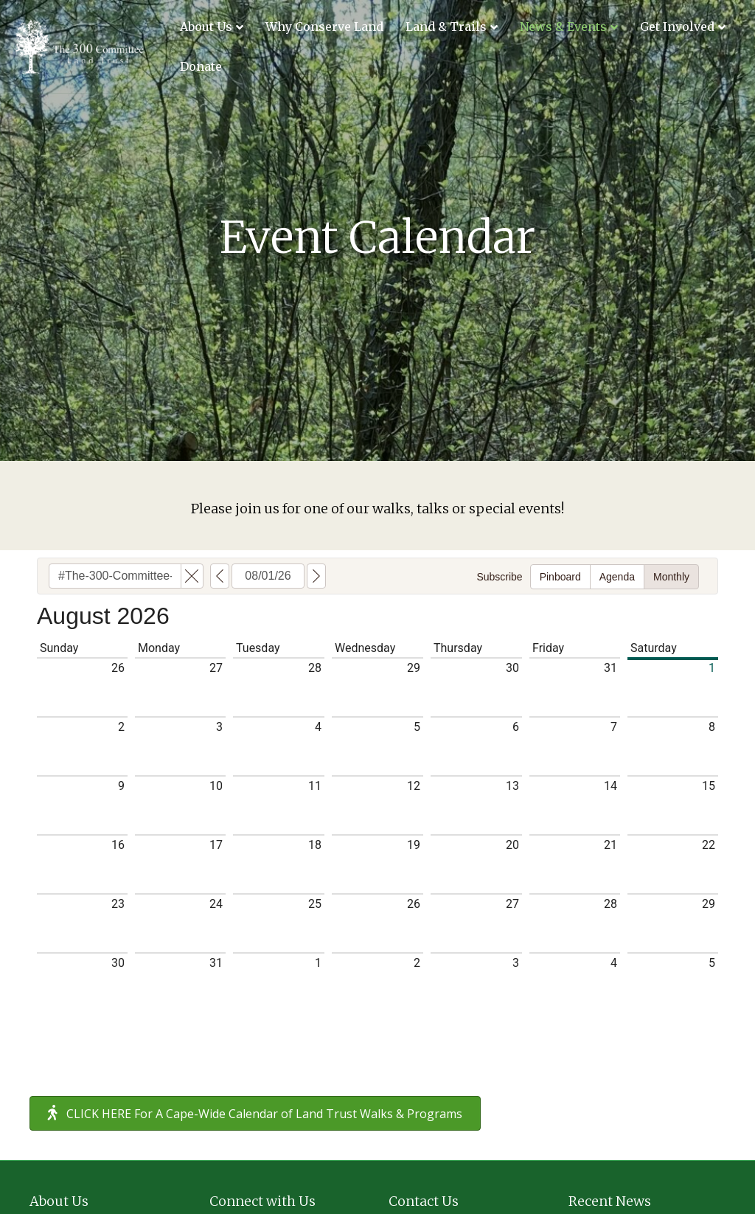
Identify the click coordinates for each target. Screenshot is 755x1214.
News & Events (563, 26)
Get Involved (677, 26)
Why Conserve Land (324, 26)
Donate (201, 66)
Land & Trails (446, 26)
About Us (206, 26)
